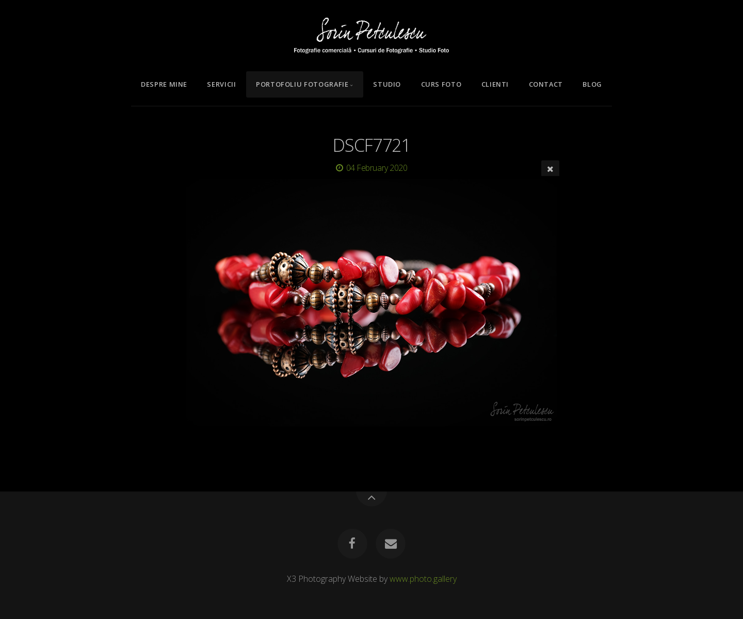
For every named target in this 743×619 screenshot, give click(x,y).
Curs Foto (441, 84)
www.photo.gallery (423, 578)
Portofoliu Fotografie (302, 84)
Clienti (495, 84)
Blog (592, 84)
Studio (387, 84)
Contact (546, 84)
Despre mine (164, 84)
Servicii (221, 84)
